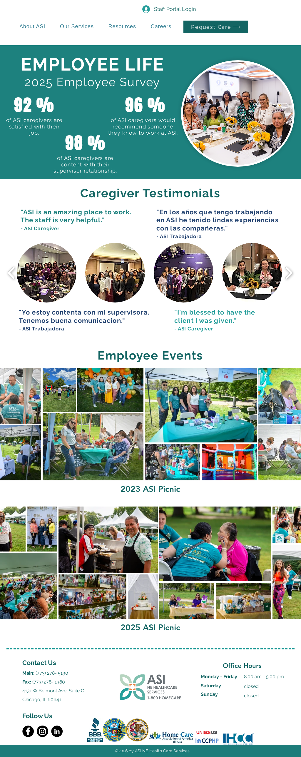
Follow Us (37, 716)
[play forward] (288, 273)
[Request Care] (215, 27)
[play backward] (11, 273)
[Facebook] (28, 731)
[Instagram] (42, 731)
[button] (46, 273)
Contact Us (39, 662)
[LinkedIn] (57, 731)
